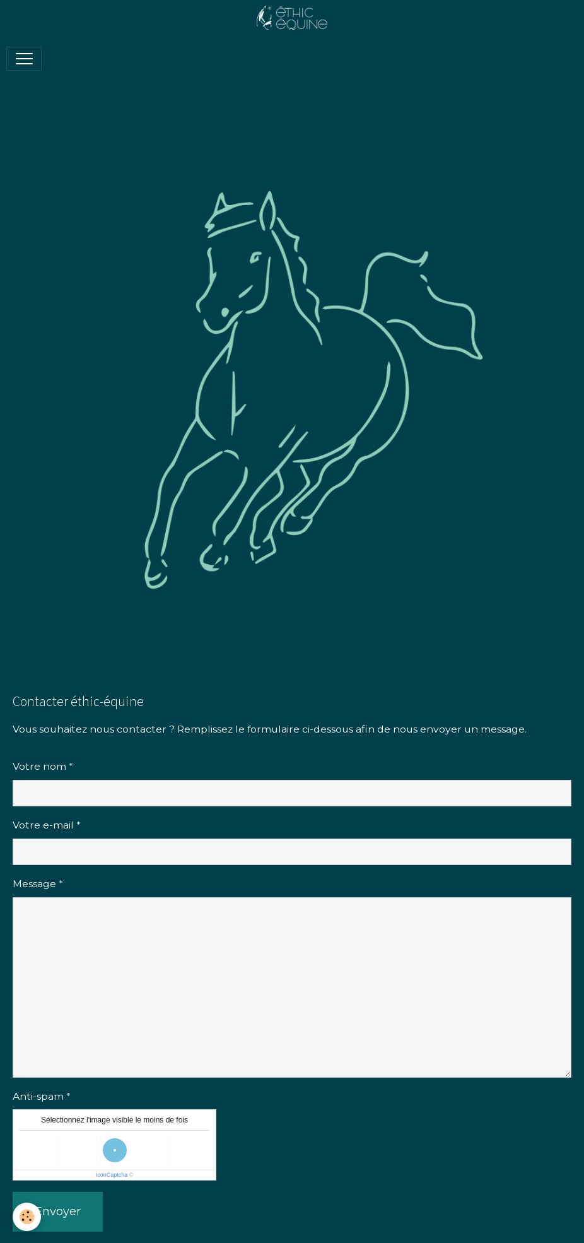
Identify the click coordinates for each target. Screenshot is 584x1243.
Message (34, 884)
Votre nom (39, 766)
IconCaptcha (112, 1175)
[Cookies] (27, 1217)
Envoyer (58, 1211)
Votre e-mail (43, 825)
